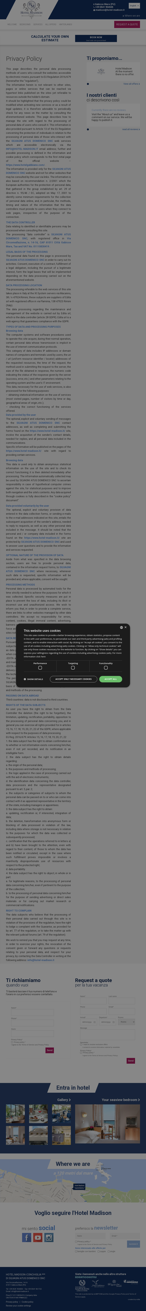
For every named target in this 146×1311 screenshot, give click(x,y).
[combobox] (121, 627)
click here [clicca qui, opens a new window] (41, 656)
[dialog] (73, 655)
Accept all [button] (111, 679)
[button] (33, 679)
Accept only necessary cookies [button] (73, 679)
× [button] (125, 627)
